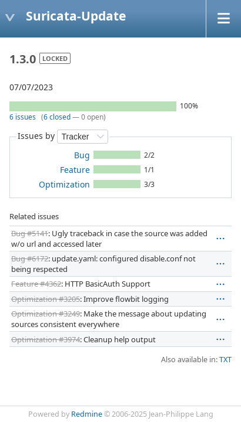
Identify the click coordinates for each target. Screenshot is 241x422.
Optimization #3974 (45, 339)
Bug (82, 155)
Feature (75, 169)
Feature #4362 (36, 283)
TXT (225, 360)
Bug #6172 (29, 258)
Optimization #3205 (45, 299)
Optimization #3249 (45, 313)
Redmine (86, 414)
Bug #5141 (29, 233)
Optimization (64, 184)
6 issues (22, 117)
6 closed (57, 117)
